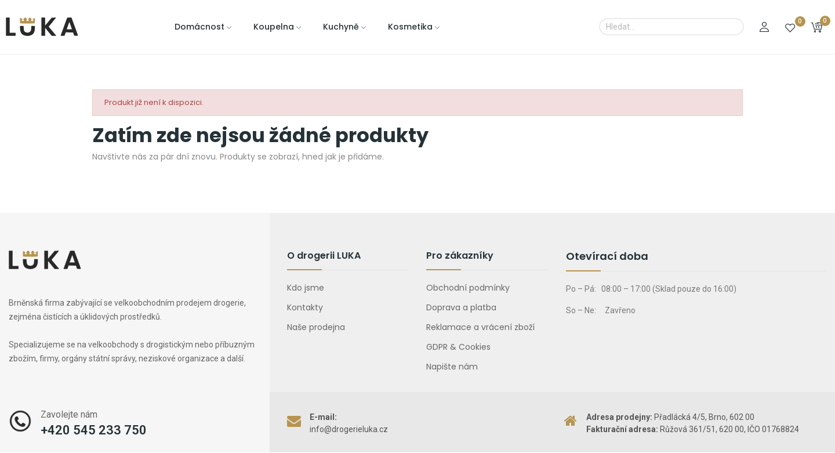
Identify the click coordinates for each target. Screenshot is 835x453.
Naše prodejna (316, 327)
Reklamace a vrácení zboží (480, 327)
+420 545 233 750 (94, 430)
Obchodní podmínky (468, 287)
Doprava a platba (461, 307)
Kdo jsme (305, 287)
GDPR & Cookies (458, 347)
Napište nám (452, 366)
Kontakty (305, 307)
